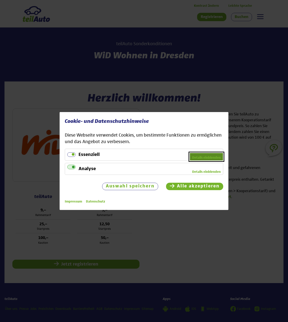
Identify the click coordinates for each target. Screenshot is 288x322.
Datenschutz (95, 201)
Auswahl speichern (130, 186)
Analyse (87, 169)
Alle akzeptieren (198, 186)
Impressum (73, 201)
